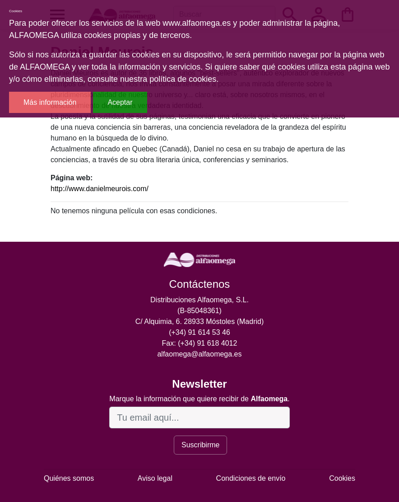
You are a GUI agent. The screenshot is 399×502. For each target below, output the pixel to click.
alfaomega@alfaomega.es (199, 354)
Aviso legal (155, 478)
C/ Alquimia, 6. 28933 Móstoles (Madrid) (199, 321)
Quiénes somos (69, 478)
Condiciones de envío (251, 478)
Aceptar (119, 102)
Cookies (342, 478)
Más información (49, 102)
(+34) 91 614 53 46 (199, 332)
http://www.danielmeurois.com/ (99, 188)
